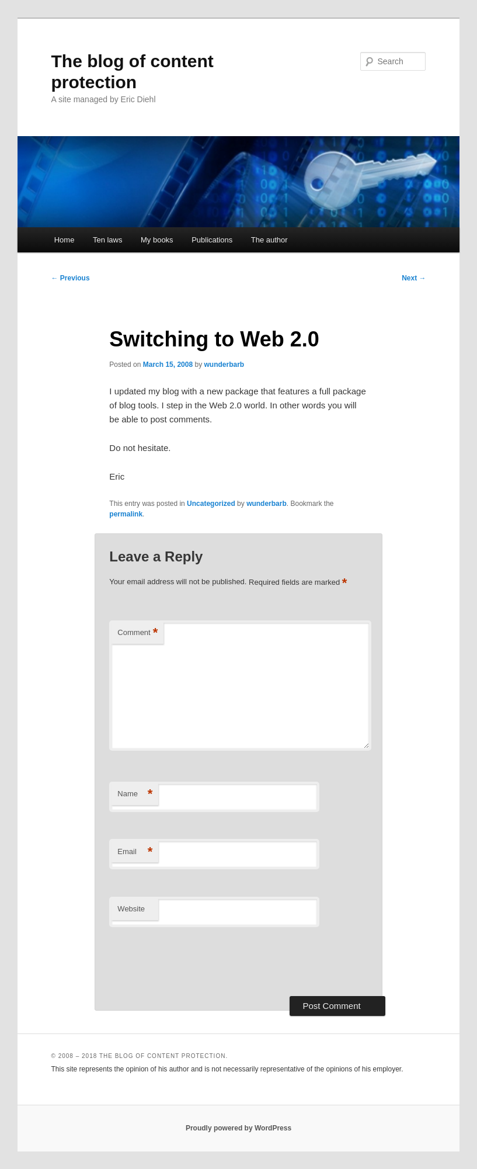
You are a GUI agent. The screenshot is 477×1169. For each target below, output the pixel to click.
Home (64, 239)
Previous (70, 278)
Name (134, 794)
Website (131, 908)
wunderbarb (224, 364)
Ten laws (108, 239)
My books (157, 239)
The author (269, 239)
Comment (137, 633)
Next (414, 278)
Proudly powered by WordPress (238, 1128)
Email (134, 852)
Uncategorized (211, 503)
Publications (212, 239)
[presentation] (198, 961)
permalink (125, 514)
